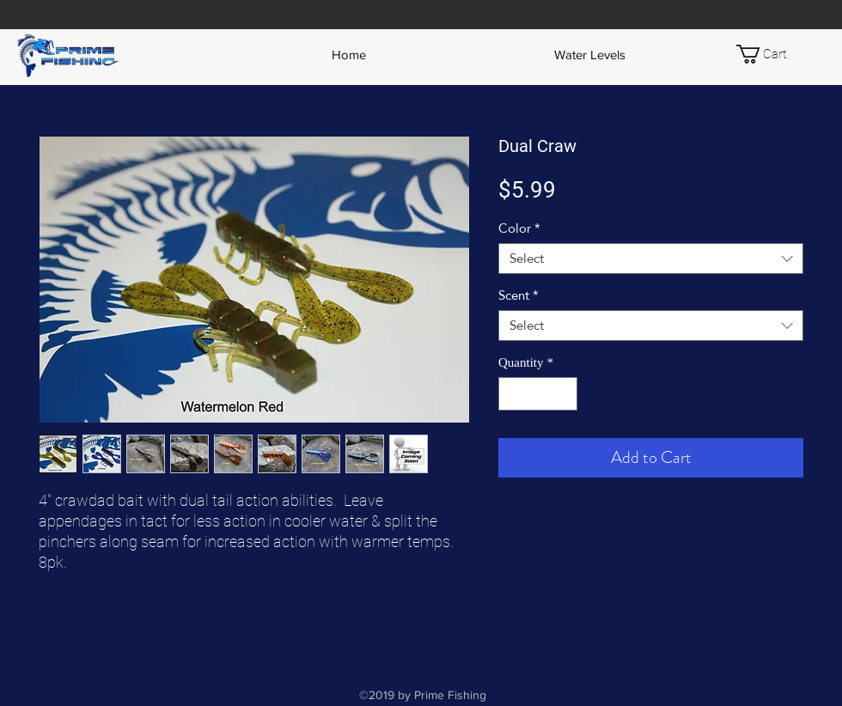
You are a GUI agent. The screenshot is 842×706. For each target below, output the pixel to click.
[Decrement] (512, 394)
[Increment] (564, 394)
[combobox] (650, 258)
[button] (773, 54)
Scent (518, 295)
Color (519, 228)
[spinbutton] (538, 394)
